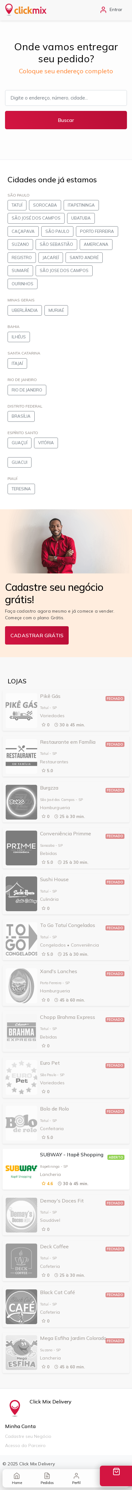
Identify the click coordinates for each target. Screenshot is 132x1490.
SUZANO (20, 244)
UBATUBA (81, 218)
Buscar (66, 120)
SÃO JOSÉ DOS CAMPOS (36, 218)
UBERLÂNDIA (25, 310)
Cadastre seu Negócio (28, 1436)
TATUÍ (17, 205)
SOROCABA (45, 205)
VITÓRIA (46, 442)
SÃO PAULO (57, 231)
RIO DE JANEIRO (27, 389)
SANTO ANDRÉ (84, 257)
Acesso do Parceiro (25, 1445)
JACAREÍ (51, 257)
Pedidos (47, 1478)
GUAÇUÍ (19, 442)
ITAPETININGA (81, 205)
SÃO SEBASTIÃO (56, 244)
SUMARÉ (20, 270)
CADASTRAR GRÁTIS (36, 635)
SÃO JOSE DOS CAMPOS (64, 270)
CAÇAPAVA (23, 231)
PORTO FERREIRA (97, 231)
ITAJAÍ (17, 363)
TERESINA (21, 488)
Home (16, 1478)
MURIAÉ (56, 310)
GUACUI (19, 462)
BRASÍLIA (21, 416)
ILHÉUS (19, 336)
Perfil (76, 1478)
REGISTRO (22, 257)
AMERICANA (96, 244)
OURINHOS (22, 283)
